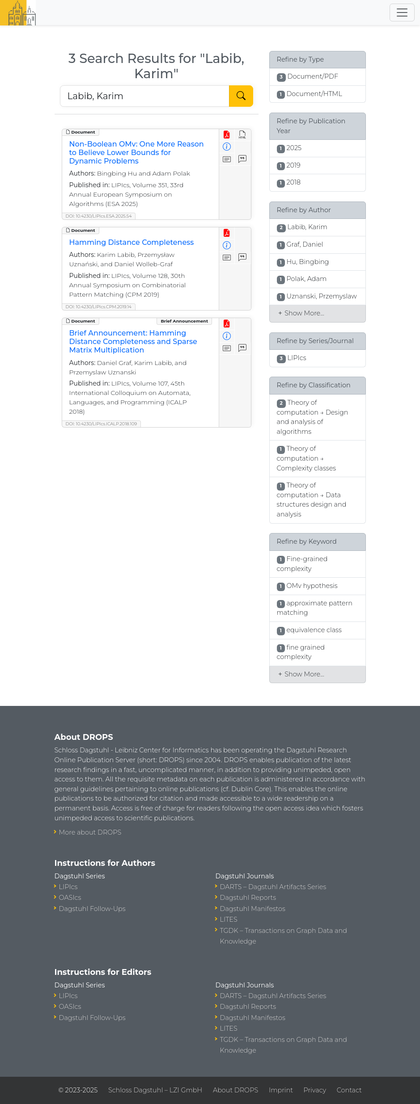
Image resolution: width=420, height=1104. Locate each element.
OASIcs (70, 898)
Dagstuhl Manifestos (252, 909)
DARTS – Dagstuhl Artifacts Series (273, 887)
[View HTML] (242, 135)
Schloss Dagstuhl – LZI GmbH (155, 1090)
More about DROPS (90, 832)
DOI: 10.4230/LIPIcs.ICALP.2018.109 (101, 423)
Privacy (315, 1090)
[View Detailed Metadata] (227, 147)
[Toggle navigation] (402, 12)
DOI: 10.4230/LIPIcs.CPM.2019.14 (99, 306)
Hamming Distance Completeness (131, 242)
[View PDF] (227, 135)
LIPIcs (68, 887)
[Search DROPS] (144, 96)
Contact (349, 1090)
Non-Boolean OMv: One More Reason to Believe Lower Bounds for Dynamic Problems (136, 152)
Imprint (281, 1090)
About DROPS (235, 1090)
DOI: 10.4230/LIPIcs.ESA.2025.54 (99, 216)
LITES (229, 919)
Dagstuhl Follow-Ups (92, 909)
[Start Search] (241, 96)
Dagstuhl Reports (248, 898)
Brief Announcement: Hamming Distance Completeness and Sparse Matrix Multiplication (133, 341)
